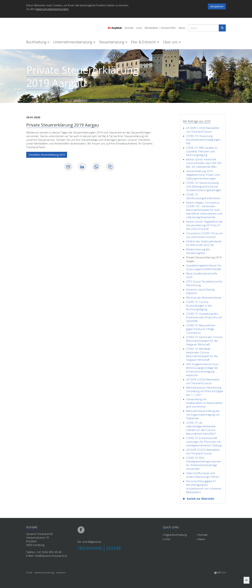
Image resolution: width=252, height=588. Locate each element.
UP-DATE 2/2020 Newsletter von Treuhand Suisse (203, 381)
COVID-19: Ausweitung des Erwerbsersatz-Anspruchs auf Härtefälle (204, 317)
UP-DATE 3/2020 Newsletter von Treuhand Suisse (203, 451)
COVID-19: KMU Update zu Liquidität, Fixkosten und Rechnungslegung (201, 151)
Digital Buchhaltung (175, 534)
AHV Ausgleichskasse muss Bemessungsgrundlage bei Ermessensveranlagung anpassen (202, 369)
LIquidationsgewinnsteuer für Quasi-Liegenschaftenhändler (204, 267)
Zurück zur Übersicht (200, 498)
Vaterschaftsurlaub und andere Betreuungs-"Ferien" (203, 474)
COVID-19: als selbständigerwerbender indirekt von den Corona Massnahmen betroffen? (201, 428)
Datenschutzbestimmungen (52, 9)
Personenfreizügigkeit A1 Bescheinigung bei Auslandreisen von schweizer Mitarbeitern (203, 486)
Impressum (61, 572)
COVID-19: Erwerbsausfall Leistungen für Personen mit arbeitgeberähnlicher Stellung (203, 441)
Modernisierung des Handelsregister (198, 251)
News (182, 28)
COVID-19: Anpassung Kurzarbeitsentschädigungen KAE (203, 139)
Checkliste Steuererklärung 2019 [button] (47, 154)
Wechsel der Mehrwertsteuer (204, 297)
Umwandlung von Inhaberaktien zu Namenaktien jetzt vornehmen (204, 402)
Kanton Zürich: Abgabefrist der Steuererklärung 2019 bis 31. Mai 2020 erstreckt (204, 225)
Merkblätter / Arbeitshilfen (160, 28)
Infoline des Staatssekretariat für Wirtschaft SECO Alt (203, 243)
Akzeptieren (216, 6)
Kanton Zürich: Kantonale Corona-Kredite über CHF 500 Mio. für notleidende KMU (204, 163)
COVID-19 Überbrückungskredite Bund (203, 196)
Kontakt (129, 28)
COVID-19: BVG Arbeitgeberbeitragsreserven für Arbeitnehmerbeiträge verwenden (203, 463)
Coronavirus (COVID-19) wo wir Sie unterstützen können (204, 235)
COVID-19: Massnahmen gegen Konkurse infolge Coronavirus (200, 329)
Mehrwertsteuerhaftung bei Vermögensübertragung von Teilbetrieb (203, 414)
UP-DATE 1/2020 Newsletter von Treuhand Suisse (203, 129)
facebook (81, 529)
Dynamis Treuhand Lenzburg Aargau (43, 27)
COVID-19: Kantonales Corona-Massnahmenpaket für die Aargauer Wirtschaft (204, 340)
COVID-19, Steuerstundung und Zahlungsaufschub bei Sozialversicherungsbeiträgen (203, 186)
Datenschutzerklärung (44, 572)
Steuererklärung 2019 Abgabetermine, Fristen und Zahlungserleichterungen (202, 174)
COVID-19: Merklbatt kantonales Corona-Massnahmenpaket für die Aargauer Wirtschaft (202, 354)
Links (139, 28)
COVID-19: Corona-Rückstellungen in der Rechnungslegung (199, 305)
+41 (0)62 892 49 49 (49, 552)
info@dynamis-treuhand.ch (50, 555)
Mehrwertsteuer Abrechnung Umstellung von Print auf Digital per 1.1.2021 (204, 391)
